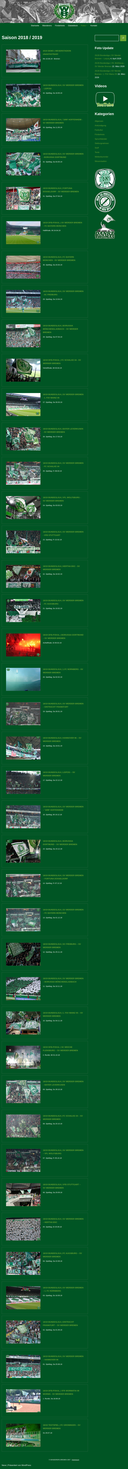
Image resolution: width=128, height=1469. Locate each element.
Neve (4, 1466)
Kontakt (94, 25)
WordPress (26, 1466)
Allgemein (99, 121)
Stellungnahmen (102, 143)
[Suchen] (123, 38)
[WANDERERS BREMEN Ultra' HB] (64, 11)
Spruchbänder (101, 139)
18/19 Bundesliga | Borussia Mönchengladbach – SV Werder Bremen (60, 329)
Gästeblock (73, 25)
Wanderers (47, 25)
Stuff (97, 148)
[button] (86, 25)
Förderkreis (60, 25)
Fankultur (99, 130)
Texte (97, 152)
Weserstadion (101, 161)
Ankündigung (100, 126)
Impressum (75, 1460)
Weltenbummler (101, 157)
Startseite (35, 25)
